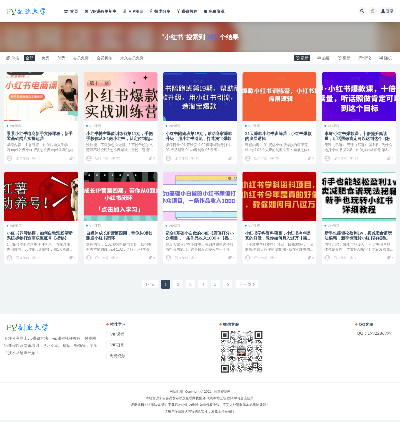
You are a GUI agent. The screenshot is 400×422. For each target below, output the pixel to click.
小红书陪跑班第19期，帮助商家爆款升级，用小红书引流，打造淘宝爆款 (199, 136)
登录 (387, 11)
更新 (344, 57)
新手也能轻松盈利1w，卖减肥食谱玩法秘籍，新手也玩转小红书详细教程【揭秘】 (358, 238)
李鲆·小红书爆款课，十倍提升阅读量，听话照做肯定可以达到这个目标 (358, 136)
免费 (45, 57)
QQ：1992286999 (374, 334)
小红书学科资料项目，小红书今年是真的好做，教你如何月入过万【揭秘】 (278, 238)
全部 (29, 57)
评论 (365, 57)
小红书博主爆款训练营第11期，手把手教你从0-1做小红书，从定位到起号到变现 (120, 138)
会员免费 (81, 57)
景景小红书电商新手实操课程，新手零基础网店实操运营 (40, 136)
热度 (323, 57)
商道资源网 (222, 393)
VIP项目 (14, 226)
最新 (302, 57)
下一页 (247, 285)
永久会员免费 (132, 57)
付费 (61, 57)
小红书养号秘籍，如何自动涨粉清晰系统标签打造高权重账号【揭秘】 (40, 236)
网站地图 (176, 393)
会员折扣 (104, 57)
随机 (385, 57)
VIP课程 (14, 126)
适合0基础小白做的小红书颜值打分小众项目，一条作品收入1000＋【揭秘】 (200, 238)
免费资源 (117, 357)
